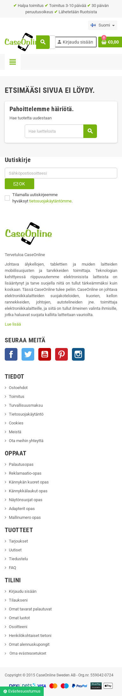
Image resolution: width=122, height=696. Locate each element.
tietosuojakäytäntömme (50, 201)
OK (19, 183)
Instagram (78, 354)
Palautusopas (21, 464)
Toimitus (16, 396)
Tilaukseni (18, 600)
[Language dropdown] (102, 25)
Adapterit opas (22, 508)
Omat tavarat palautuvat (30, 609)
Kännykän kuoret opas (29, 482)
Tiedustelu (18, 558)
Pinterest (61, 354)
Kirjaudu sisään (22, 591)
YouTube (44, 354)
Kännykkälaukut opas (28, 491)
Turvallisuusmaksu (26, 405)
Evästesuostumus (22, 691)
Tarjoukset (18, 541)
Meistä (15, 431)
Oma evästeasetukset (27, 653)
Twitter (28, 354)
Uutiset (15, 550)
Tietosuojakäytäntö (26, 414)
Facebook (11, 354)
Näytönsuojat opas (25, 499)
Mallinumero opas (25, 517)
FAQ (12, 567)
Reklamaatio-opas (25, 473)
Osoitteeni (18, 626)
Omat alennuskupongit (29, 644)
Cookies (16, 423)
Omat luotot (19, 617)
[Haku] (61, 131)
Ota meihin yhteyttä (26, 440)
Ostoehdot (18, 387)
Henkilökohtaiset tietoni (30, 635)
